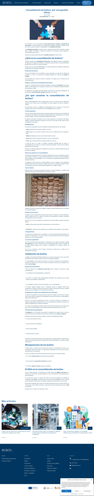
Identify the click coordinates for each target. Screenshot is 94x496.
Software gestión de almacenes (21, 2)
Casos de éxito (47, 2)
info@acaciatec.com (76, 465)
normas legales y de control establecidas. (50, 284)
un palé (40, 156)
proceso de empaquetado (32, 126)
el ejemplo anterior (32, 216)
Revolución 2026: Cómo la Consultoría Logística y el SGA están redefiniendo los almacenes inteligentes (46, 433)
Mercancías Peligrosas (29, 468)
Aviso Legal (81, 493)
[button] (91, 479)
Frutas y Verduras (28, 465)
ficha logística (64, 113)
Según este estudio (36, 349)
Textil (25, 475)
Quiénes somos (50, 458)
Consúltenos (41, 385)
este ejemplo (34, 86)
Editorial (26, 461)
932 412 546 (86, 2)
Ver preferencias (87, 491)
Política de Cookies (74, 493)
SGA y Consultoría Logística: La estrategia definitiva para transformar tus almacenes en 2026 (77, 432)
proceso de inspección (54, 257)
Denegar (77, 491)
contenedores (49, 158)
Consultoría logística (36, 2)
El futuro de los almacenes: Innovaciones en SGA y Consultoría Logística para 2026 (16, 432)
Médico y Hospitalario (29, 473)
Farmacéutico (27, 463)
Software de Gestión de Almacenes (47, 377)
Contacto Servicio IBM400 (68, 2)
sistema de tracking (55, 300)
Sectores (56, 2)
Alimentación (27, 458)
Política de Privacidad (52, 468)
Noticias (78, 2)
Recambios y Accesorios (30, 470)
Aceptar (66, 491)
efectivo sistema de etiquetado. (50, 144)
